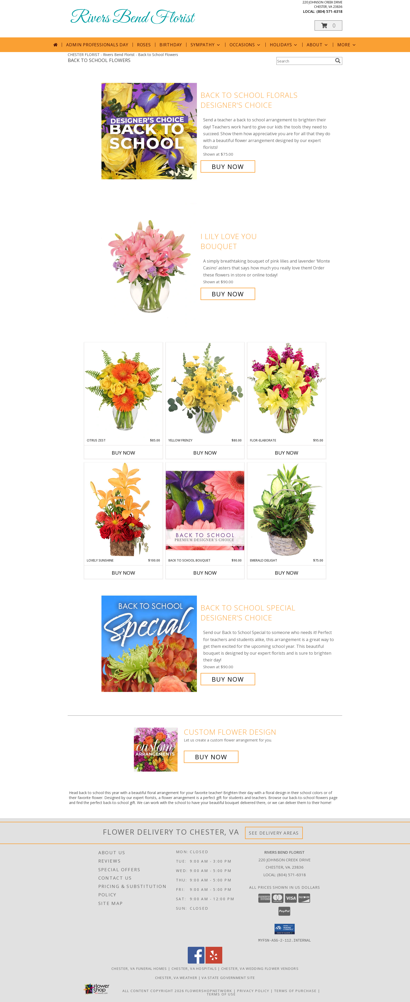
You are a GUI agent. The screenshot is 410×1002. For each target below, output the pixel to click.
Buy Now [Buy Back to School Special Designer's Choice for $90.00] (228, 679)
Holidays (284, 45)
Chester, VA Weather (176, 977)
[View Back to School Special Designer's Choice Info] (149, 643)
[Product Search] (305, 61)
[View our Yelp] (214, 961)
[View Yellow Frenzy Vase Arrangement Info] (205, 390)
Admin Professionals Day (97, 45)
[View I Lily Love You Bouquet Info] (149, 265)
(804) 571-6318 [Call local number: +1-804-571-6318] (329, 11)
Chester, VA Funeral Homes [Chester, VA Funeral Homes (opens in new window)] (139, 968)
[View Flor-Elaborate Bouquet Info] (286, 390)
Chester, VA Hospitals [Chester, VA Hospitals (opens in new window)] (194, 968)
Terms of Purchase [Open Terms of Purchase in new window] (295, 990)
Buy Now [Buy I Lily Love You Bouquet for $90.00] (228, 294)
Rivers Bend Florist (132, 18)
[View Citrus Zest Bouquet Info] (123, 390)
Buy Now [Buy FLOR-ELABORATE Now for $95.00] (286, 452)
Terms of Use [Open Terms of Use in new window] (221, 994)
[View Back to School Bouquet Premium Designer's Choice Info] (205, 510)
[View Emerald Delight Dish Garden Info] (286, 510)
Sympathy (206, 45)
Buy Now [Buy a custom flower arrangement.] (211, 756)
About (318, 45)
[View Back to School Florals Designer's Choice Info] (149, 130)
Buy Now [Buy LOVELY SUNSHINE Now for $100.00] (123, 572)
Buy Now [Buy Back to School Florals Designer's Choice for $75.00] (228, 166)
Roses (144, 45)
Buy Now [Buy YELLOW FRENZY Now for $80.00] (205, 452)
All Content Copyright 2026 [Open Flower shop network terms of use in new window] (153, 990)
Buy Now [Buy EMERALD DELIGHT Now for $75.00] (286, 572)
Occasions (245, 45)
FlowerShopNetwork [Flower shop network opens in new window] (208, 990)
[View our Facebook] (196, 961)
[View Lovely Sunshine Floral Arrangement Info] (123, 510)
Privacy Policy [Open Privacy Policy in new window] (253, 990)
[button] (328, 25)
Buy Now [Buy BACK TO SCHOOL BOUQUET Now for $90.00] (205, 572)
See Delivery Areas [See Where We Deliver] (274, 833)
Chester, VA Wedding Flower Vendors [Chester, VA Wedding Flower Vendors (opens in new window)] (260, 968)
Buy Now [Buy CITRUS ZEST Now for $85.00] (123, 452)
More (346, 45)
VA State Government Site (228, 977)
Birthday (171, 45)
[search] (338, 61)
